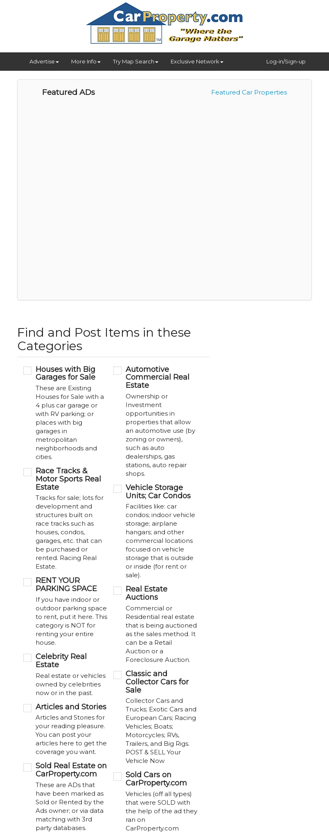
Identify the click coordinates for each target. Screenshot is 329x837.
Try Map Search (135, 61)
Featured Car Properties (249, 92)
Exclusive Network (197, 61)
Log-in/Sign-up (286, 61)
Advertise (44, 61)
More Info (86, 61)
